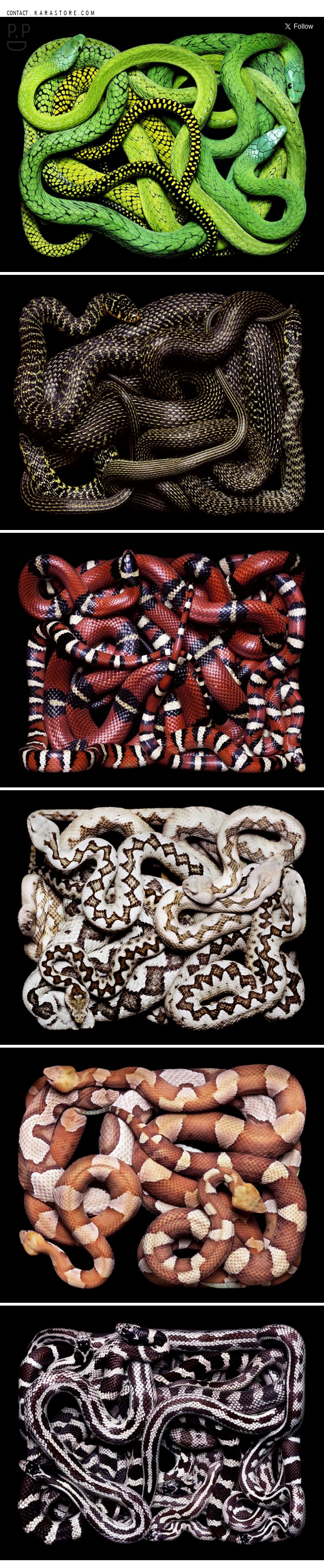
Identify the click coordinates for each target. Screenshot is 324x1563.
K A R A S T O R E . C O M (63, 12)
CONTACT (17, 12)
